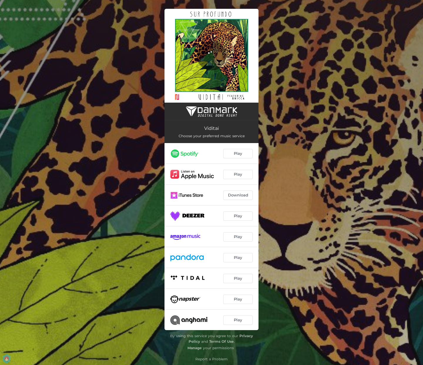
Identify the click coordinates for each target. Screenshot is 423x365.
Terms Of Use (221, 341)
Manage (194, 348)
